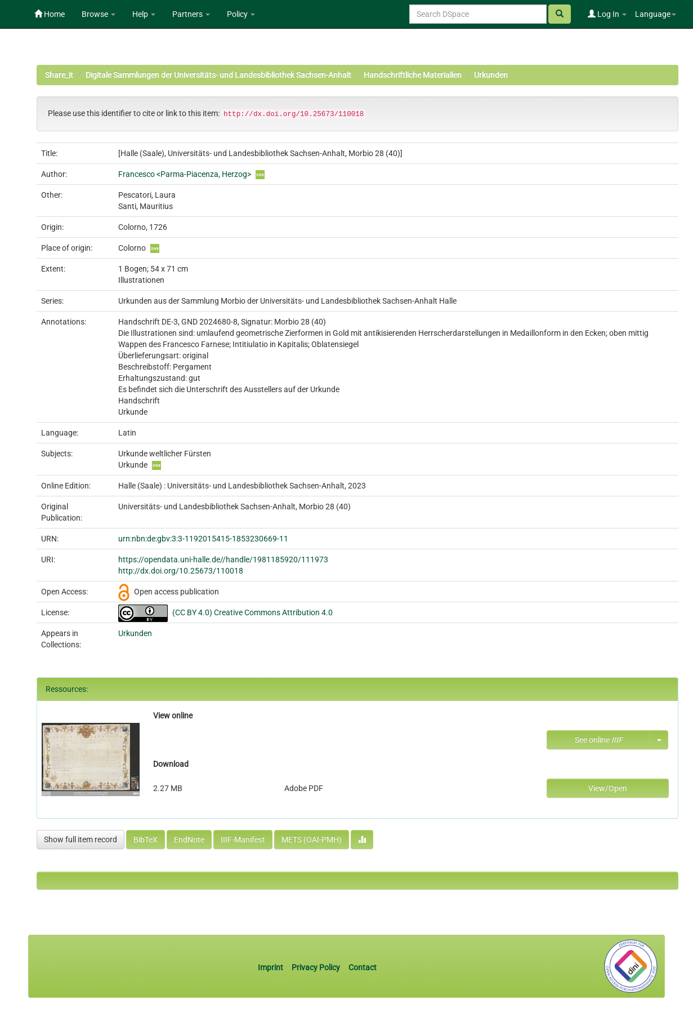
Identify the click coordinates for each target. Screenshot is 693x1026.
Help (143, 14)
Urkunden (491, 74)
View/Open (607, 788)
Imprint (271, 967)
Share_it (59, 74)
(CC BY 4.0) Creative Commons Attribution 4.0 (252, 612)
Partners (191, 14)
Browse (98, 14)
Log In (607, 14)
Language (655, 14)
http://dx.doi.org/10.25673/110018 (180, 570)
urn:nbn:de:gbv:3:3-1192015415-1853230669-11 (203, 538)
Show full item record (80, 839)
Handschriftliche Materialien (413, 74)
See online (599, 739)
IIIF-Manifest (243, 839)
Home (49, 14)
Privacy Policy (316, 967)
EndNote (189, 839)
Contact (362, 967)
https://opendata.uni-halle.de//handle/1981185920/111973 (223, 559)
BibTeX (145, 839)
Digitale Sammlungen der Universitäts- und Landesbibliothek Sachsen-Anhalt (218, 74)
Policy (241, 14)
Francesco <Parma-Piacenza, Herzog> (184, 174)
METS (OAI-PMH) (311, 839)
